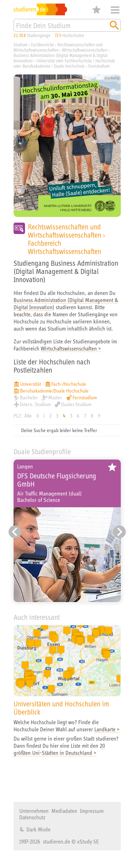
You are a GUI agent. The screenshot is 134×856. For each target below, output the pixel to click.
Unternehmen (34, 811)
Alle (28, 416)
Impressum (92, 811)
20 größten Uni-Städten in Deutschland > (59, 749)
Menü (115, 10)
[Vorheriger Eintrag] (15, 531)
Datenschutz (32, 817)
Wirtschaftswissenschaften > (71, 348)
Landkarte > (107, 729)
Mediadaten (64, 811)
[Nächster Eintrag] (119, 531)
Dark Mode (37, 829)
